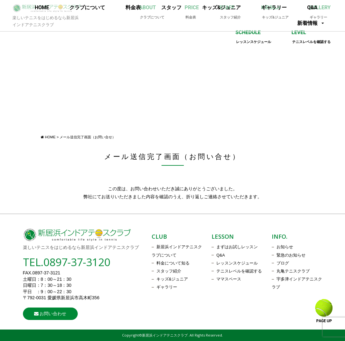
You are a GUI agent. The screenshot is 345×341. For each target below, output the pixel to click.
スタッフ (171, 7)
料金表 (133, 7)
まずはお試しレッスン (237, 247)
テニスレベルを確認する (239, 271)
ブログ (283, 263)
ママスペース (228, 279)
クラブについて (87, 7)
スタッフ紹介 (168, 271)
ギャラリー (274, 7)
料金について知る (173, 263)
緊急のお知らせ (291, 255)
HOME (42, 7)
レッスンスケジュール (237, 263)
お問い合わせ (50, 313)
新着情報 (307, 23)
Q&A (312, 7)
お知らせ (285, 247)
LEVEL (311, 36)
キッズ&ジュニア (221, 7)
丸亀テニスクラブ (293, 271)
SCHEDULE (253, 36)
